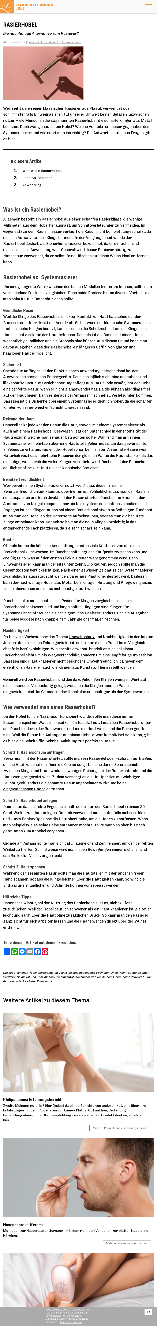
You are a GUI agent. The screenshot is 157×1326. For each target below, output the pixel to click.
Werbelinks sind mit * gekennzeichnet (55, 42)
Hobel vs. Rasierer (37, 178)
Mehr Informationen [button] (71, 1322)
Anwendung (31, 185)
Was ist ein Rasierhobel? (42, 171)
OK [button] (148, 1312)
